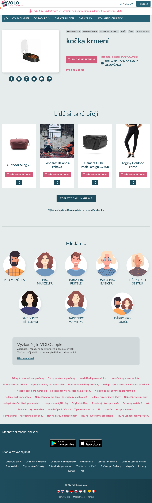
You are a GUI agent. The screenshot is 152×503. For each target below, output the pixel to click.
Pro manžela (73, 31)
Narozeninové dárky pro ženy (83, 384)
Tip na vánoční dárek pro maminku (116, 409)
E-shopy (142, 466)
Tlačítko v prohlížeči (86, 466)
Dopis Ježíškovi (13, 462)
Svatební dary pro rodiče (31, 409)
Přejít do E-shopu (75, 70)
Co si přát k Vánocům (36, 462)
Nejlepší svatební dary (135, 397)
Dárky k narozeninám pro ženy (28, 378)
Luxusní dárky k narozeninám (125, 378)
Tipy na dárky (12, 466)
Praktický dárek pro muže (105, 403)
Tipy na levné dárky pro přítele (97, 416)
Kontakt (91, 497)
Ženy (131, 31)
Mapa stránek (79, 497)
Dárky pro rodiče (109, 31)
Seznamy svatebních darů (136, 403)
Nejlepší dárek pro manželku (32, 391)
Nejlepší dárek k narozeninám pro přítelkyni (126, 384)
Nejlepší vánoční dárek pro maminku (22, 403)
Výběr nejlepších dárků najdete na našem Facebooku (76, 210)
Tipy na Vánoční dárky (33, 466)
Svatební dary (86, 462)
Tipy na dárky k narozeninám (62, 416)
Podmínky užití (64, 497)
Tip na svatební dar (84, 409)
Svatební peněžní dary (59, 409)
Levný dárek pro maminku (92, 378)
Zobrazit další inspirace (76, 198)
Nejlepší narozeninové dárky (106, 397)
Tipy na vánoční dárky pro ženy (133, 416)
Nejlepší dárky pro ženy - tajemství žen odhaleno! (61, 397)
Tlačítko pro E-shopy (111, 466)
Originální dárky (80, 403)
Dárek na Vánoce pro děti (134, 462)
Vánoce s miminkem (107, 462)
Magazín (130, 466)
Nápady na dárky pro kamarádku (47, 384)
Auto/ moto (143, 31)
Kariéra (71, 471)
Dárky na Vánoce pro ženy (61, 378)
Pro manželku (90, 31)
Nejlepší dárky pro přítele (18, 397)
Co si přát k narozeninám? (63, 462)
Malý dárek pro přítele (15, 384)
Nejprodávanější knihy (56, 403)
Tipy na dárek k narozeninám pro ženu (23, 416)
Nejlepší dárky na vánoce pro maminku (115, 391)
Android (29, 358)
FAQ (82, 471)
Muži (123, 31)
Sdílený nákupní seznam (60, 466)
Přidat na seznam (83, 59)
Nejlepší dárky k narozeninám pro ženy (70, 391)
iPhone (21, 358)
